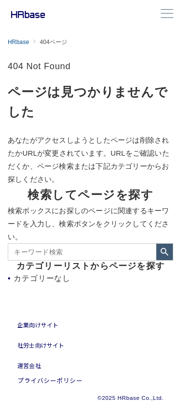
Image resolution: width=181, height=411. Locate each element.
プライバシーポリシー (50, 380)
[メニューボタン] (167, 14)
